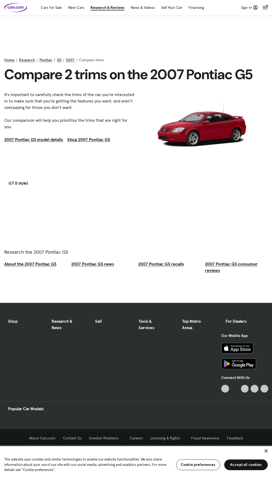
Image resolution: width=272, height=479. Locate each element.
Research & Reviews (107, 7)
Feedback (235, 438)
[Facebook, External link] (235, 389)
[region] (136, 462)
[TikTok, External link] (225, 389)
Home (9, 60)
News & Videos (143, 7)
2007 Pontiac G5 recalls (161, 264)
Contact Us (72, 438)
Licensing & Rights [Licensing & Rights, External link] (167, 438)
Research (27, 60)
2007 (70, 60)
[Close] (266, 451)
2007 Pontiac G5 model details (33, 139)
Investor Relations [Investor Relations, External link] (105, 438)
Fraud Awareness (205, 438)
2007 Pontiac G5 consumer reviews (231, 267)
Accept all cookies (246, 464)
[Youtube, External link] (245, 389)
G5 (59, 60)
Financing (196, 7)
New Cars (76, 7)
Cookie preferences (198, 464)
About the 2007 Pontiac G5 (30, 264)
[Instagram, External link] (254, 389)
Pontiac (46, 60)
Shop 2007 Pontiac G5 (88, 139)
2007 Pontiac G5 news (92, 264)
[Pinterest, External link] (264, 389)
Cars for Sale (51, 7)
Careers (136, 438)
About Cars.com (42, 438)
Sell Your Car (171, 7)
